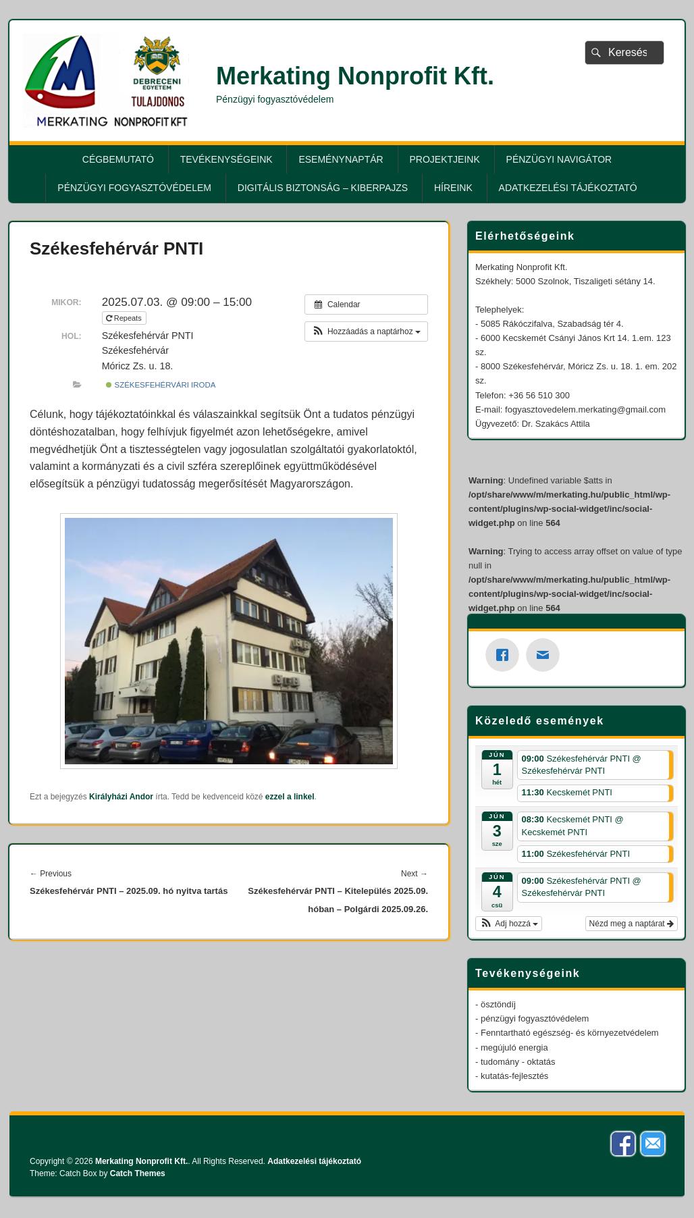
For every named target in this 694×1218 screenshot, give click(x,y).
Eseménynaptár (340, 159)
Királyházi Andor (121, 796)
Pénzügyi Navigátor (559, 159)
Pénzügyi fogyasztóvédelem (134, 187)
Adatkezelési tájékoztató (568, 187)
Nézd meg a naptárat (631, 923)
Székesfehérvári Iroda (160, 385)
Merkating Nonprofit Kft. (355, 76)
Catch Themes (137, 1173)
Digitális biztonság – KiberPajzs (323, 187)
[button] (366, 331)
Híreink (453, 187)
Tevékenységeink (226, 159)
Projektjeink (445, 159)
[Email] (546, 655)
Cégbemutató (118, 159)
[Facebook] (505, 655)
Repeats (125, 318)
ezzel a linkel (290, 796)
